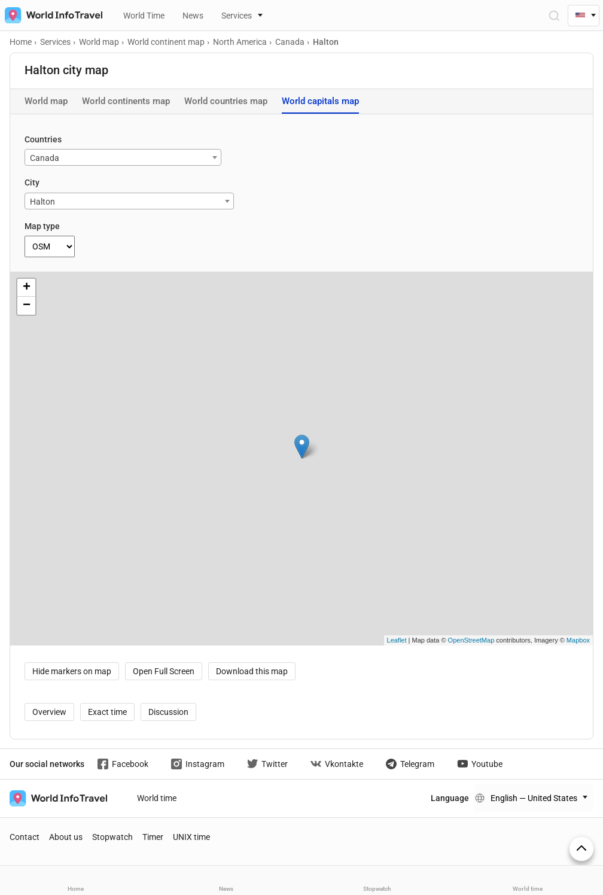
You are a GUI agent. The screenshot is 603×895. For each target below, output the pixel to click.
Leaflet (397, 640)
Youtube (479, 764)
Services (236, 15)
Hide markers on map (71, 671)
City (32, 182)
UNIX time (191, 837)
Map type (42, 226)
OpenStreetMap (471, 640)
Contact (24, 837)
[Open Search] (553, 15)
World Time (144, 15)
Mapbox (578, 640)
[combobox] (123, 157)
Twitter (267, 764)
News (192, 15)
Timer (152, 837)
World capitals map (320, 101)
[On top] (581, 849)
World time (156, 798)
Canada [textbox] (44, 158)
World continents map (126, 101)
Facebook (123, 764)
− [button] (27, 306)
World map (46, 101)
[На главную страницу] (51, 15)
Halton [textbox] (42, 201)
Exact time (107, 712)
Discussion (168, 712)
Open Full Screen (163, 671)
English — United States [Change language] (534, 798)
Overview (49, 712)
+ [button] (27, 288)
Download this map (252, 671)
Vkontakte (336, 764)
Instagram (197, 764)
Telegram (410, 764)
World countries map (225, 101)
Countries (43, 139)
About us (66, 837)
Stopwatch (112, 837)
